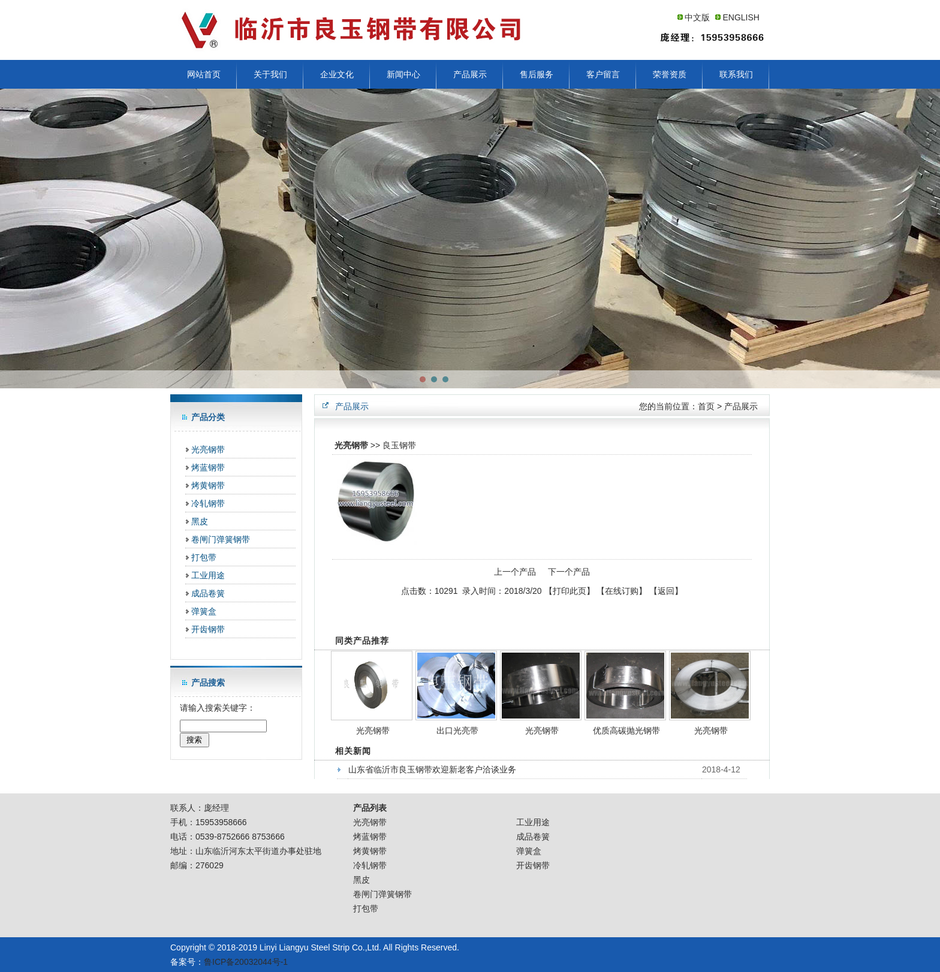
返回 (666, 591)
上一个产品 (515, 571)
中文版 (697, 17)
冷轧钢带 (208, 503)
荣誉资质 (669, 74)
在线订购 (621, 591)
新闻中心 (403, 74)
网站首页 (204, 74)
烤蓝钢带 (208, 467)
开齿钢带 (208, 629)
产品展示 (470, 74)
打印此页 (569, 591)
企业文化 (337, 74)
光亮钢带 (208, 449)
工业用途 (208, 575)
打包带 (203, 557)
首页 (706, 406)
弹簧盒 (203, 611)
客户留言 (603, 74)
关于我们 (270, 74)
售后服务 (536, 74)
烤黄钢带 (208, 485)
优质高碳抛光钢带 (626, 730)
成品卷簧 (208, 593)
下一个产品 (569, 571)
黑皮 (199, 521)
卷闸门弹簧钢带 (220, 539)
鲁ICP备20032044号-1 (246, 962)
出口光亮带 (457, 730)
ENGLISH (740, 17)
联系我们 (736, 74)
